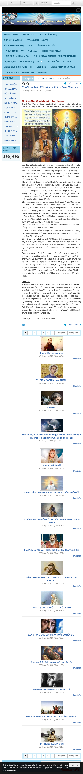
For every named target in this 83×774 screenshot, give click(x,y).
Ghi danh (26, 3)
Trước (69, 83)
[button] (31, 61)
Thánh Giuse (51, 407)
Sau (76, 83)
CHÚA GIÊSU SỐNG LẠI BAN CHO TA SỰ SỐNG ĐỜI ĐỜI (51, 492)
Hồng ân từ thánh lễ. (52, 465)
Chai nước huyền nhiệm (51, 353)
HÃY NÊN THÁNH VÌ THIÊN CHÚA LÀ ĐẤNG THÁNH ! (51, 717)
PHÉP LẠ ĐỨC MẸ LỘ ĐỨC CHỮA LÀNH (52, 607)
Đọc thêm (77, 359)
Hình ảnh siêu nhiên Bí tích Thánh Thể (51, 689)
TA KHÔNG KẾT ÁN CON (52, 744)
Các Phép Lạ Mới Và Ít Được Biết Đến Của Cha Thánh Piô (51, 550)
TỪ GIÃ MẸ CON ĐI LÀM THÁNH (51, 380)
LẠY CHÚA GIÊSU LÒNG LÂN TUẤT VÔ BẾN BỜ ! (51, 635)
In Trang (23, 325)
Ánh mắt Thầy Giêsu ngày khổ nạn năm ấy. (51, 662)
